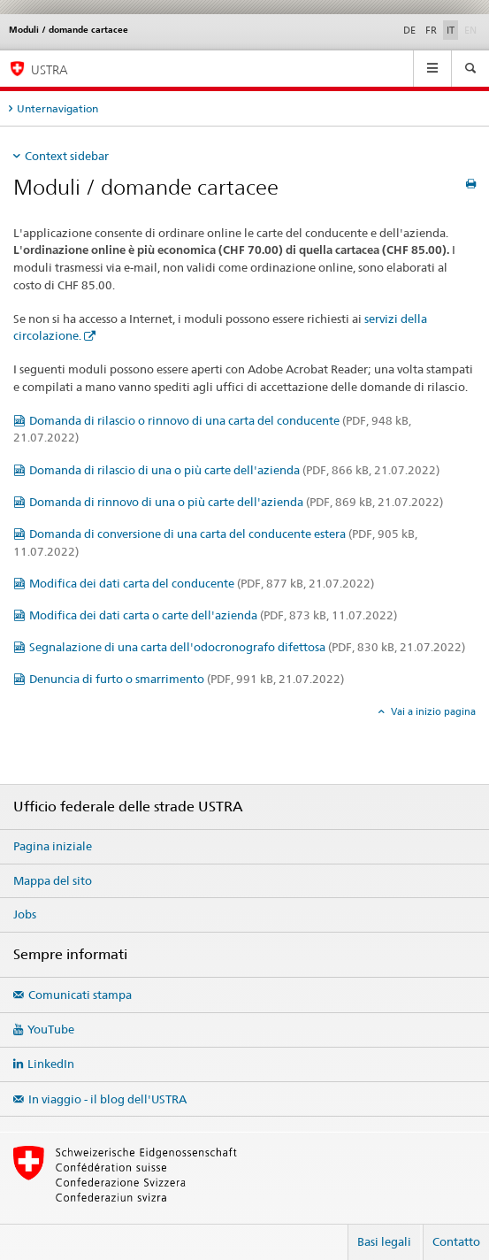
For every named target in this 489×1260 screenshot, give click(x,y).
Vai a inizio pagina (432, 711)
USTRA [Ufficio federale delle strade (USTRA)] (49, 69)
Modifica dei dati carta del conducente (201, 583)
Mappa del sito (52, 880)
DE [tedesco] (409, 30)
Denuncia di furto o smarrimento (186, 679)
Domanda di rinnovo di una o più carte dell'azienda (236, 502)
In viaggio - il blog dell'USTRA (107, 1099)
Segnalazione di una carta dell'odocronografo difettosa (247, 647)
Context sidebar (67, 156)
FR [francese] (431, 30)
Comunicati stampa (80, 994)
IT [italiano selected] (451, 30)
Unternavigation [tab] (57, 108)
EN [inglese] (472, 29)
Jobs (24, 914)
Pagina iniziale (52, 846)
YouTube (50, 1029)
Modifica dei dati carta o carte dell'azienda (213, 615)
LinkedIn (50, 1063)
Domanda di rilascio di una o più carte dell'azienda (234, 470)
